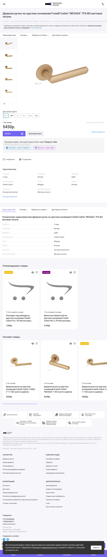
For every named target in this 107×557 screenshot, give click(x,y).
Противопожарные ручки (12, 473)
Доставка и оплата (60, 35)
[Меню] (4, 4)
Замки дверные (8, 462)
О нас (48, 503)
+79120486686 (8, 519)
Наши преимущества (10, 492)
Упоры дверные (51, 469)
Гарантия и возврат (53, 500)
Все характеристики (10, 197)
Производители (51, 485)
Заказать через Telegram (18, 148)
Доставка (6, 489)
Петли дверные (8, 466)
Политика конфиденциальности (45, 548)
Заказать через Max (44, 148)
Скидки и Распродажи (54, 489)
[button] (4, 103)
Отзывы (24, 35)
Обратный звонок (9, 524)
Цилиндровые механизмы (55, 473)
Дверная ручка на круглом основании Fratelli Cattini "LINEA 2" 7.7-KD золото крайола (20, 389)
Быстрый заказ (35, 134)
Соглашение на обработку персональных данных (20, 500)
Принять (96, 548)
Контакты (6, 485)
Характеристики (9, 35)
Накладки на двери (53, 459)
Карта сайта (50, 492)
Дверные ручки (8, 459)
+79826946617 (8, 522)
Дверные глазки (52, 466)
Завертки (49, 462)
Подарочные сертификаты (55, 496)
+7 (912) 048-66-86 (35, 28)
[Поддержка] (103, 4)
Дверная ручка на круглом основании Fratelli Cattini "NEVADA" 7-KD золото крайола (58, 389)
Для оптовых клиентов (54, 507)
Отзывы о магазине (10, 503)
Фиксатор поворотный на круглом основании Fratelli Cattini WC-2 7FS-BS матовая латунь (57, 318)
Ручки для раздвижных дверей (14, 469)
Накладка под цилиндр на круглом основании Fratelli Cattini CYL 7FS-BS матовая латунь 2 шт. (18, 318)
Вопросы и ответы (40, 35)
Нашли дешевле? (98, 132)
